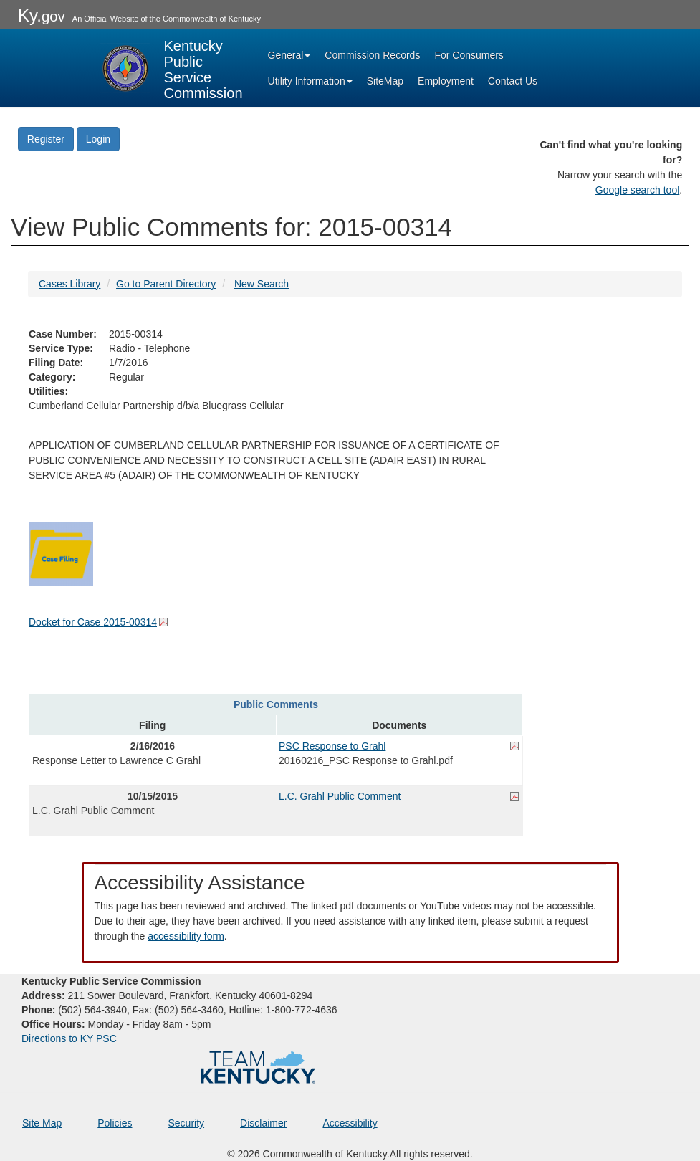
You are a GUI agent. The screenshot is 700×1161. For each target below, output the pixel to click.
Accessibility (349, 1123)
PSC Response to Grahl (332, 746)
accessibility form (186, 936)
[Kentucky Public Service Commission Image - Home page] (171, 68)
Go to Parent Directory (166, 284)
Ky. (41, 15)
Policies (114, 1123)
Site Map (42, 1123)
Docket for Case (93, 622)
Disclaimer (263, 1123)
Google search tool (637, 190)
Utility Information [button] (310, 81)
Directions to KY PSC (69, 1038)
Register (45, 139)
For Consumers (468, 55)
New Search (261, 284)
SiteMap (385, 81)
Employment (446, 81)
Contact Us (512, 81)
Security (186, 1123)
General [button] (289, 55)
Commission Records (372, 55)
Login (98, 139)
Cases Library (69, 284)
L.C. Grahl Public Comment (340, 796)
